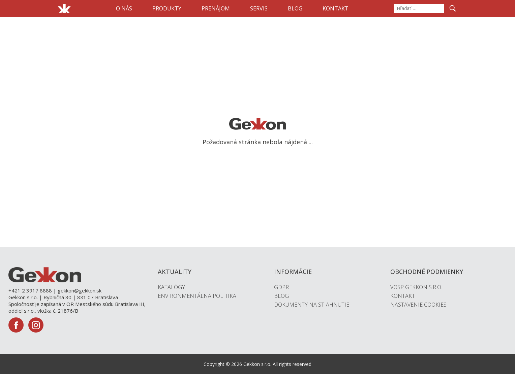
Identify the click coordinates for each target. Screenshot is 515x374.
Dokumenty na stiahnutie (311, 304)
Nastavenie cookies (418, 304)
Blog (295, 8)
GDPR (281, 287)
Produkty (166, 8)
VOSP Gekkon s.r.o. (416, 287)
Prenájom (216, 8)
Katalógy (171, 287)
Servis (259, 8)
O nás (124, 8)
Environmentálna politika (197, 296)
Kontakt (336, 8)
